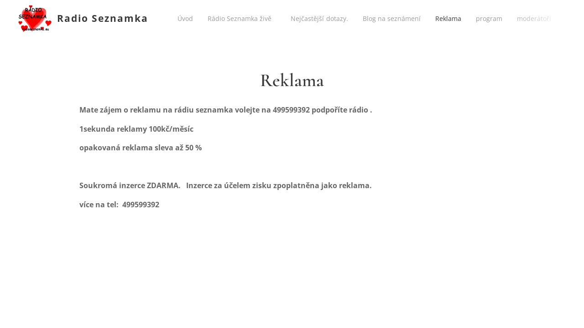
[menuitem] (188, 18)
